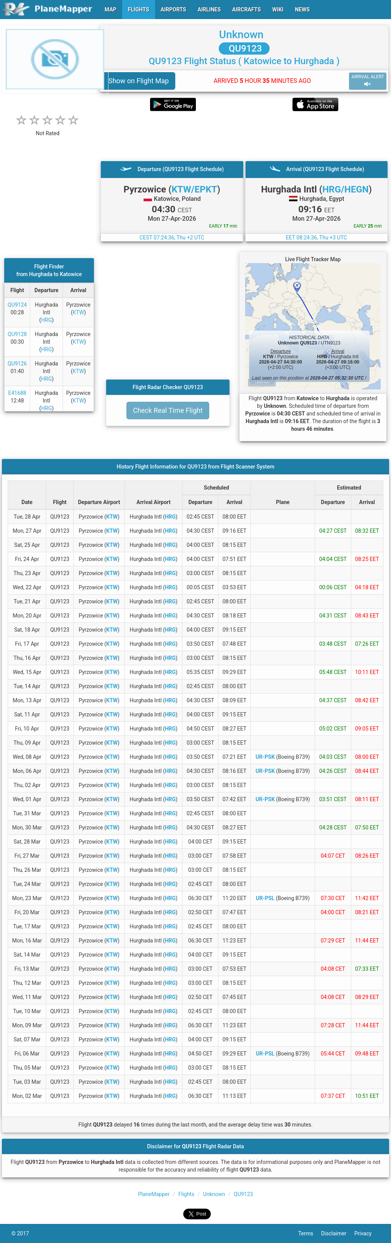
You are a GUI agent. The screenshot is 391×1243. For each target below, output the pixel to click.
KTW (78, 312)
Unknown (241, 34)
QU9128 (17, 334)
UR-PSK (265, 757)
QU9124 (17, 305)
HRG (46, 320)
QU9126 (17, 363)
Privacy (367, 1233)
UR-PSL (265, 898)
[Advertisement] (244, 136)
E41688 (17, 393)
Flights (186, 1194)
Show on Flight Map (138, 81)
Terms (309, 1233)
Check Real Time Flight (168, 410)
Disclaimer (337, 1233)
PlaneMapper (154, 1194)
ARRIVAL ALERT (367, 80)
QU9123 (244, 48)
